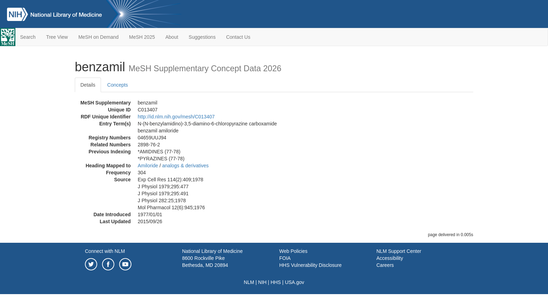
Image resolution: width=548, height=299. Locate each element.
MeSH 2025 (142, 37)
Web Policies (293, 251)
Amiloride (148, 165)
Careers (385, 265)
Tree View (57, 37)
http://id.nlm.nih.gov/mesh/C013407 (176, 116)
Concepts (117, 85)
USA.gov (294, 282)
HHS (276, 282)
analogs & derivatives (185, 165)
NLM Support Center (398, 251)
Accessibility (389, 258)
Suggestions (202, 37)
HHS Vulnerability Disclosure (310, 265)
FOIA (285, 258)
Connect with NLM (105, 251)
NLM (249, 282)
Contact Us (238, 37)
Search (28, 37)
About (171, 37)
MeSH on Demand (98, 37)
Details (87, 85)
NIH (262, 282)
